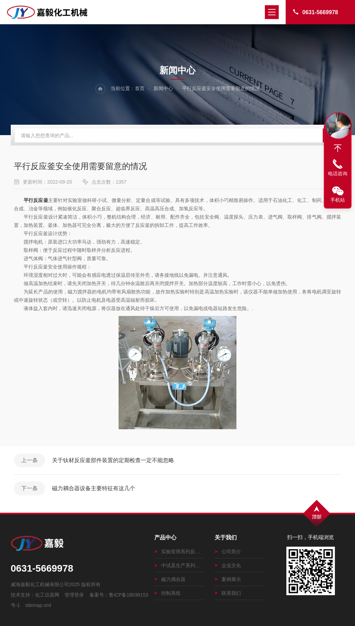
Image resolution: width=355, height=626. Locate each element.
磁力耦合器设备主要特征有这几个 (93, 488)
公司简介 (228, 551)
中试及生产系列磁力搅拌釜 (179, 565)
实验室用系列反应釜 (179, 551)
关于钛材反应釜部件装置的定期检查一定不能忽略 (113, 460)
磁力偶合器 (169, 579)
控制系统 (167, 593)
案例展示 (228, 579)
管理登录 (74, 595)
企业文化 (228, 565)
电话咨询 (337, 173)
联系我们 (228, 593)
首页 (140, 88)
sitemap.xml (38, 605)
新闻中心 (163, 88)
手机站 (337, 200)
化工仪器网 (47, 595)
